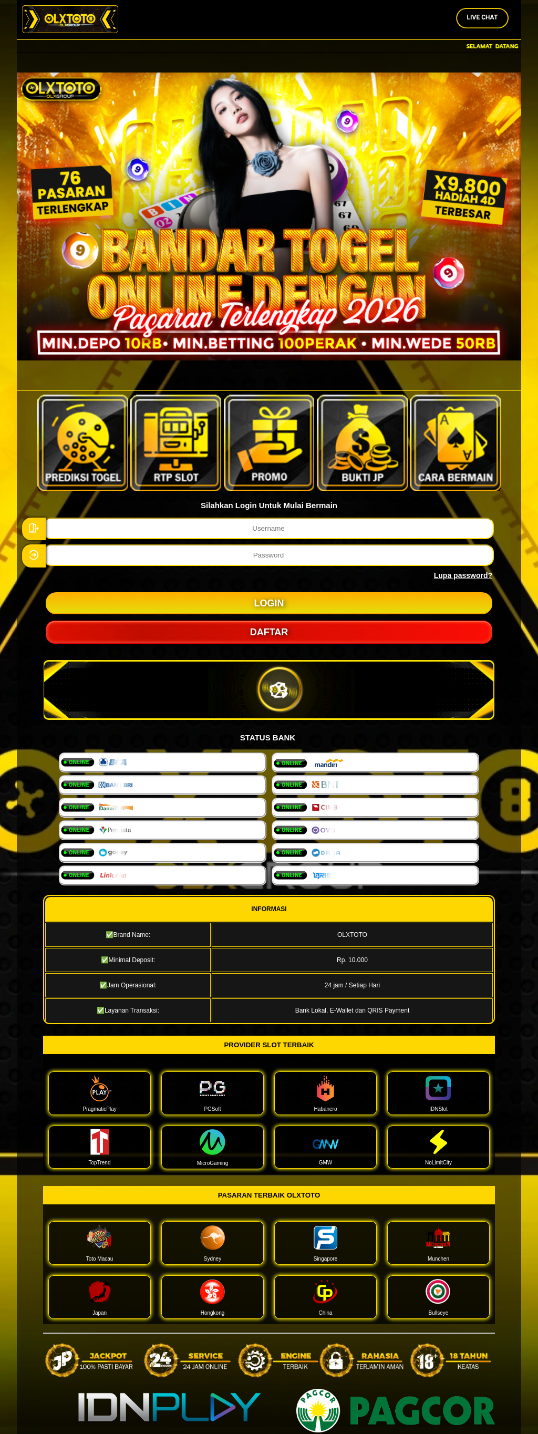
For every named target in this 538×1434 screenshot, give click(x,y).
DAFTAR (269, 632)
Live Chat (482, 17)
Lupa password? (463, 575)
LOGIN (269, 603)
